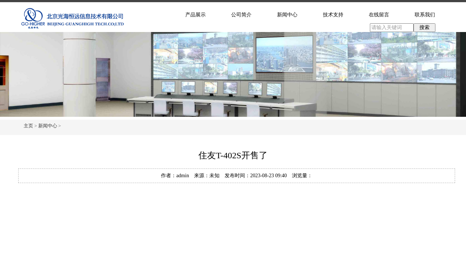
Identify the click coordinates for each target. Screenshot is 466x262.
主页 (28, 125)
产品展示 (195, 14)
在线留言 (379, 14)
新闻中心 (287, 14)
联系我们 (425, 14)
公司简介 (241, 14)
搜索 (424, 27)
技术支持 (333, 14)
